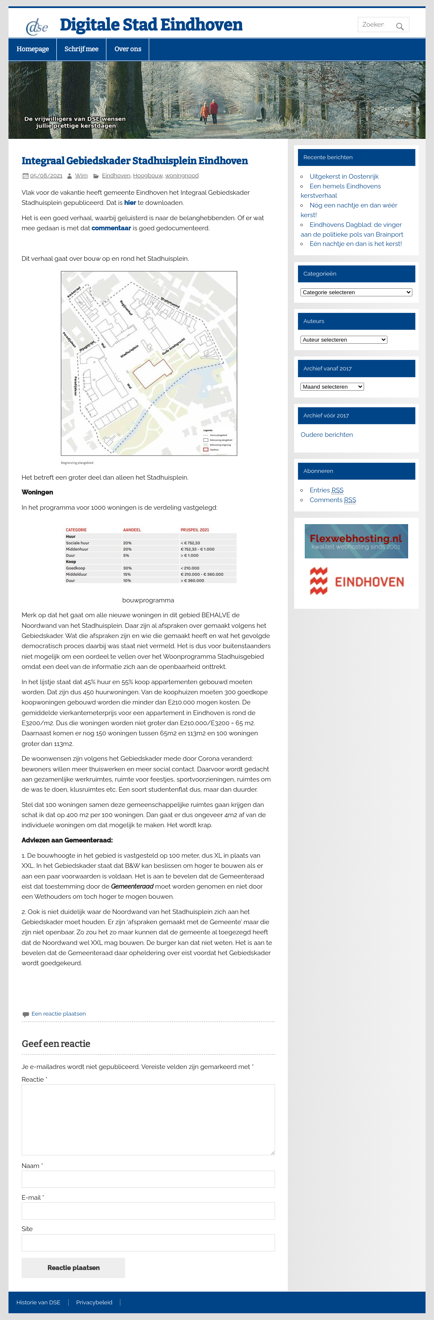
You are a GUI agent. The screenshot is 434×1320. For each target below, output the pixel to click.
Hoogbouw (148, 175)
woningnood (182, 175)
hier (130, 203)
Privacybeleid (94, 1303)
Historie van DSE (39, 1303)
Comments (333, 500)
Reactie (34, 1080)
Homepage (33, 49)
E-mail (33, 1198)
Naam (32, 1166)
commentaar (111, 228)
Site (27, 1229)
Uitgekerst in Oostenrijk (344, 176)
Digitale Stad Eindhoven (151, 25)
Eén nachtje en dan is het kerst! (356, 244)
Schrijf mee (81, 49)
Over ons (127, 49)
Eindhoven (116, 175)
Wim (81, 175)
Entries (327, 490)
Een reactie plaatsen (58, 1013)
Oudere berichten (326, 435)
